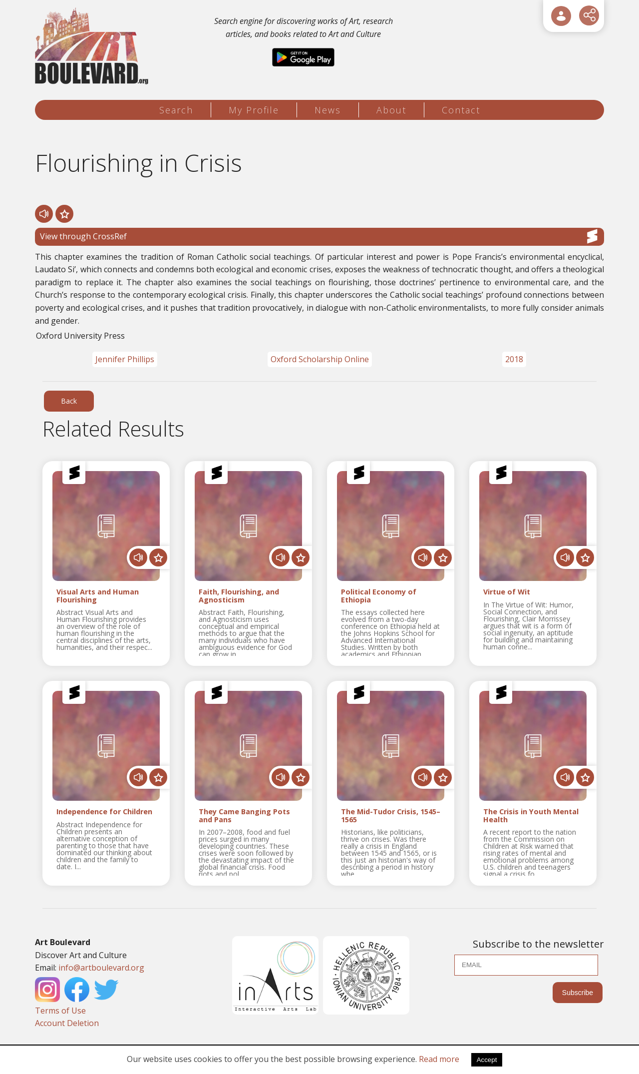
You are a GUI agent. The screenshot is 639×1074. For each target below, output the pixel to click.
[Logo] (93, 46)
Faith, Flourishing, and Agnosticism (239, 596)
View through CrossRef (319, 236)
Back (69, 401)
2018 (514, 359)
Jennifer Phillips (124, 359)
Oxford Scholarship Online (320, 359)
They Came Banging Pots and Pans (244, 816)
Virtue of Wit (506, 592)
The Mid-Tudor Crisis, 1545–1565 (390, 816)
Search (176, 110)
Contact (461, 110)
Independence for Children (104, 812)
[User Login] (561, 16)
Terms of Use (60, 1010)
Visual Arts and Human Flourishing (97, 596)
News (328, 110)
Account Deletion (67, 1023)
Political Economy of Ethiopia (378, 596)
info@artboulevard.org (101, 967)
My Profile (254, 110)
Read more (439, 1059)
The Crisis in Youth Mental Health (531, 816)
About (391, 110)
